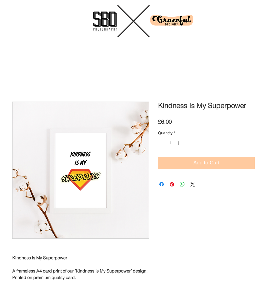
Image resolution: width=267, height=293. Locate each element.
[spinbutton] (170, 143)
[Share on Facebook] (161, 184)
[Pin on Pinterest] (172, 184)
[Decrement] (162, 143)
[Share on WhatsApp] (182, 184)
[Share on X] (192, 184)
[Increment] (178, 143)
